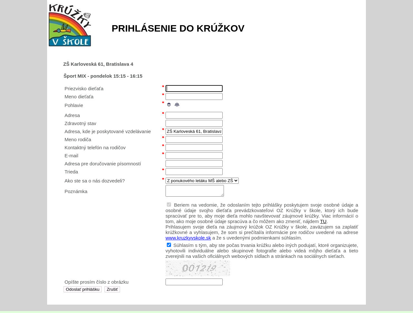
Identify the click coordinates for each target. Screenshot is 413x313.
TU (323, 223)
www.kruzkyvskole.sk (188, 239)
